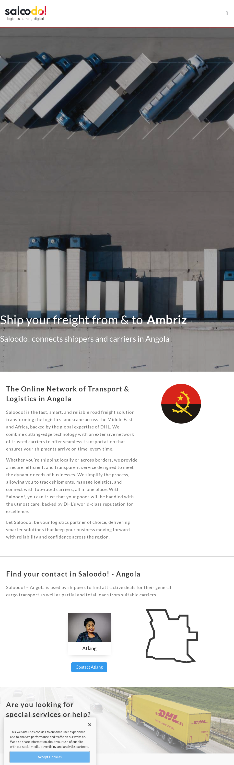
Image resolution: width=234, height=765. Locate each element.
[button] (226, 14)
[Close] (89, 735)
